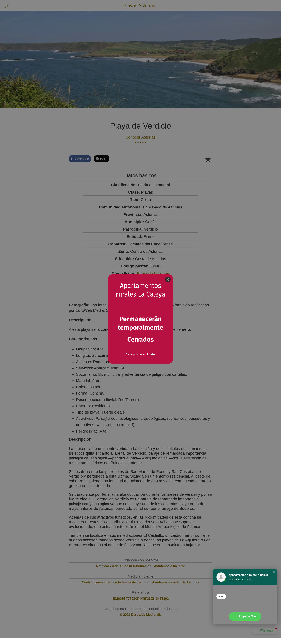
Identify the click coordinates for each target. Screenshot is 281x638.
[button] (274, 572)
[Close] (168, 268)
